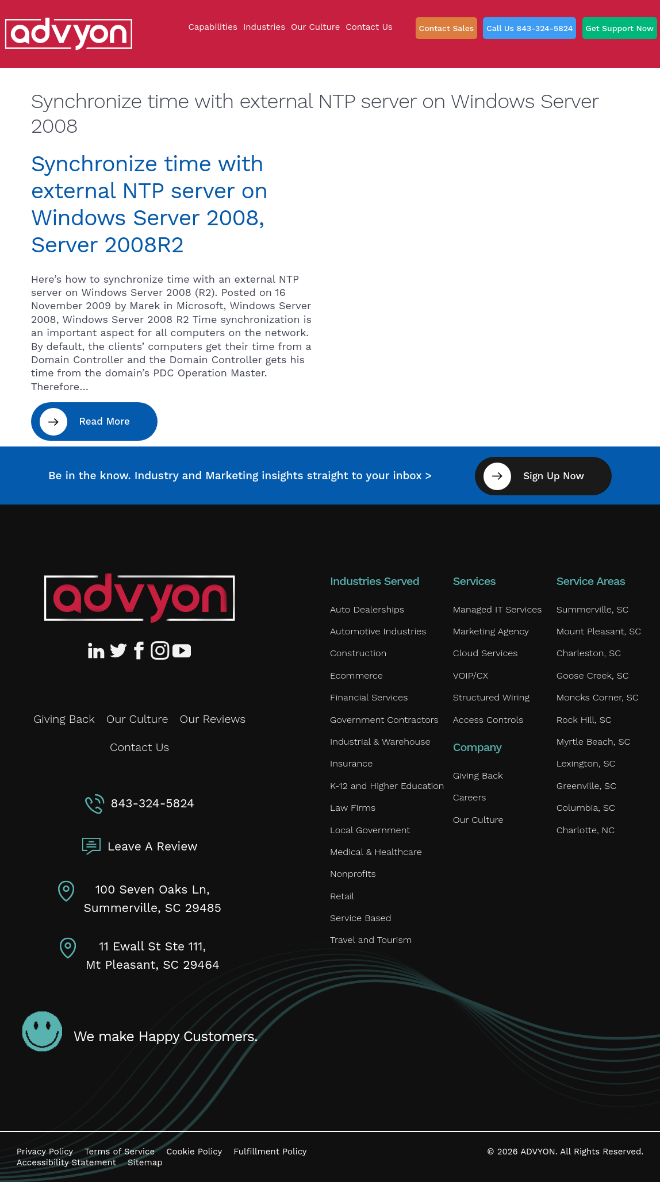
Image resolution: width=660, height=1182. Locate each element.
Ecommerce (356, 674)
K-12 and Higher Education (386, 786)
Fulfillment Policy (269, 1150)
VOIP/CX (470, 674)
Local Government (369, 831)
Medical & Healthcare (375, 853)
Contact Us (139, 746)
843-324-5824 (152, 802)
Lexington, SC (586, 764)
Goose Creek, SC (592, 674)
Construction (357, 653)
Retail (342, 897)
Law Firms (352, 808)
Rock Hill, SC (584, 719)
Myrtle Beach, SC (593, 742)
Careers (469, 798)
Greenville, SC (586, 786)
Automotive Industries (377, 630)
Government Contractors (383, 719)
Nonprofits (352, 876)
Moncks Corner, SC (597, 697)
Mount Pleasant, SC (598, 630)
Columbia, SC (585, 808)
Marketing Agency (490, 630)
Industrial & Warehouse (379, 742)
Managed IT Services (496, 608)
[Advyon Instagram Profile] (160, 649)
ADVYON (537, 1150)
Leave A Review (153, 845)
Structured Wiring (490, 697)
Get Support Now (620, 28)
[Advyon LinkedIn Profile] (98, 649)
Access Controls (487, 719)
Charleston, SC (588, 653)
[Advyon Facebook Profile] (139, 649)
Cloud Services (485, 653)
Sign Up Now (555, 474)
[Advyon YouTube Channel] (181, 649)
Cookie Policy (194, 1150)
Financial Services (368, 697)
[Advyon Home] (139, 597)
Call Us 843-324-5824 (529, 28)
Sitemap (145, 1162)
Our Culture (137, 718)
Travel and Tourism (370, 942)
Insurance (351, 764)
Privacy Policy (45, 1150)
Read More (105, 421)
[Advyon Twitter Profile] (119, 649)
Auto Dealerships (366, 608)
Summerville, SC (592, 608)
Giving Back (64, 718)
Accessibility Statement (66, 1162)
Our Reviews (213, 718)
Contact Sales (446, 28)
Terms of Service (120, 1150)
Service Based (360, 920)
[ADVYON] (68, 33)
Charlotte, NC (585, 831)
